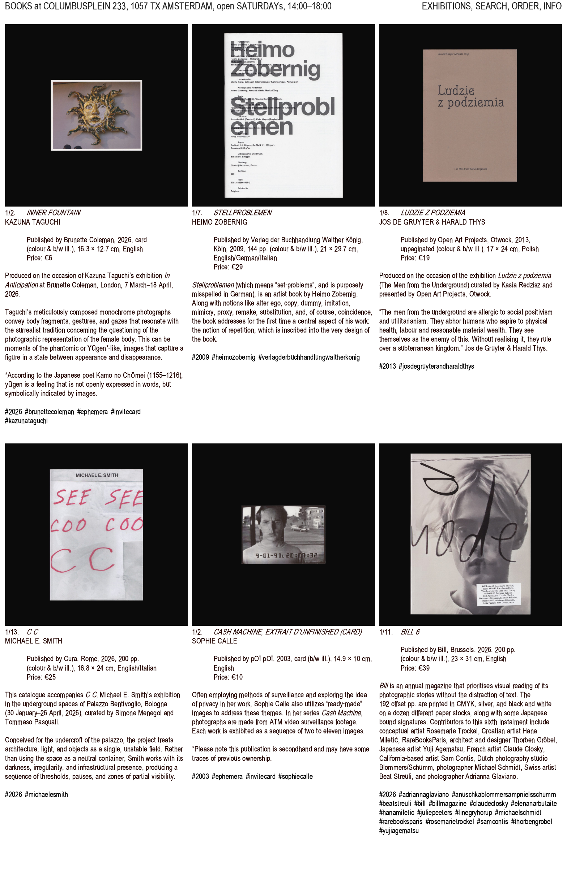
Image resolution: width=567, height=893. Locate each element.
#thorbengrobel (531, 821)
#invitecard (126, 411)
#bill (420, 803)
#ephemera (92, 411)
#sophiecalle (295, 776)
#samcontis (492, 821)
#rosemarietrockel (450, 821)
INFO (552, 11)
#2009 (200, 357)
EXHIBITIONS (446, 11)
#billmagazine (448, 803)
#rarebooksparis (401, 821)
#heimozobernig (233, 357)
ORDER (525, 11)
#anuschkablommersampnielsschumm (504, 794)
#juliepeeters (434, 812)
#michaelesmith (46, 794)
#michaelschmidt (518, 812)
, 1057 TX (128, 11)
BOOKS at (23, 11)
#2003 (200, 776)
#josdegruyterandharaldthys (436, 366)
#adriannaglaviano (424, 794)
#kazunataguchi (26, 420)
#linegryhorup (473, 812)
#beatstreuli (395, 803)
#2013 (387, 366)
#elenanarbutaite (534, 803)
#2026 (13, 411)
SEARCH (491, 11)
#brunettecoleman (49, 411)
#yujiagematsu (399, 830)
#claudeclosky (489, 803)
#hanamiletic (396, 812)
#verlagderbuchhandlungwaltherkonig (309, 357)
